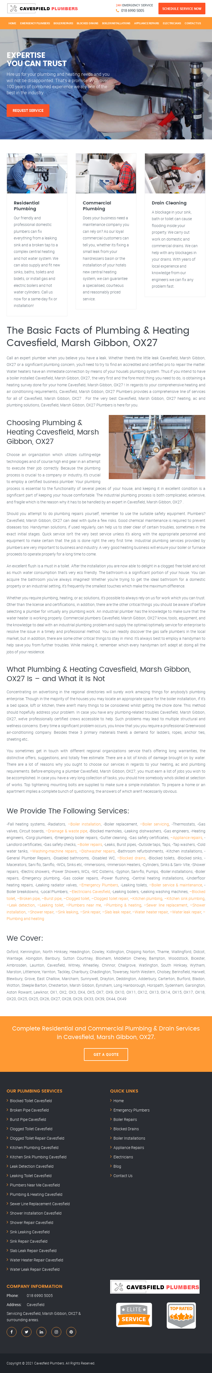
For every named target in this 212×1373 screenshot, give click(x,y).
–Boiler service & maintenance (175, 885)
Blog (117, 1166)
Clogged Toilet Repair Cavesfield (37, 1138)
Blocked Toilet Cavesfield (31, 1100)
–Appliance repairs (186, 837)
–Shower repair (41, 912)
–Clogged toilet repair (109, 898)
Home (12, 23)
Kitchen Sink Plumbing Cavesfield (38, 1156)
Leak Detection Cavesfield (32, 1166)
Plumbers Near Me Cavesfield (35, 1185)
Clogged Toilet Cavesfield (31, 1128)
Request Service (28, 110)
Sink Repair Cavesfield (28, 1241)
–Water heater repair (150, 912)
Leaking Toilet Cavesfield (31, 1175)
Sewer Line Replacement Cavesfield (40, 1203)
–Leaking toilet (50, 905)
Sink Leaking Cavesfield (30, 1231)
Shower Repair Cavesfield (31, 1222)
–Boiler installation (84, 824)
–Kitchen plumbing (146, 898)
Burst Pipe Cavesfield (28, 1119)
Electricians (172, 23)
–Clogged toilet (76, 898)
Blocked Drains (87, 23)
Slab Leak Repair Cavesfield (33, 1250)
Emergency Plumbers (35, 23)
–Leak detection (21, 905)
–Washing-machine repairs (53, 851)
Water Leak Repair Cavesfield (35, 1269)
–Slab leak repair (116, 912)
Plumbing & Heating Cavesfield (36, 1194)
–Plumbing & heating (122, 905)
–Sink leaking (66, 912)
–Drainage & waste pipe (66, 830)
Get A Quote (106, 1054)
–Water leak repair (185, 912)
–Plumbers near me (83, 905)
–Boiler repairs (89, 844)
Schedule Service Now (182, 8)
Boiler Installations (116, 23)
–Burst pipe (52, 898)
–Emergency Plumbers (98, 885)
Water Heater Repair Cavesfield (36, 1260)
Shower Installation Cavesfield (36, 1213)
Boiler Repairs (63, 23)
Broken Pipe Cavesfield (29, 1110)
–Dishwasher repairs (97, 851)
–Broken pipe (28, 898)
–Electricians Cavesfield (89, 891)
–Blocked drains (131, 858)
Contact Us (193, 23)
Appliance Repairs (146, 23)
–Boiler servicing (154, 824)
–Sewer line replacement (165, 905)
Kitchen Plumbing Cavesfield (34, 1147)
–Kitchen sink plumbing (184, 898)
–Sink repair (90, 912)
